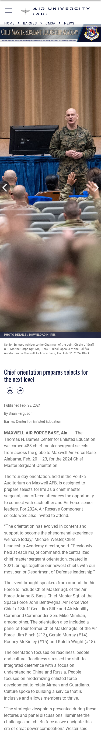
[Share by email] (20, 390)
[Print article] (10, 390)
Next (96, 188)
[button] (9, 11)
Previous (5, 188)
